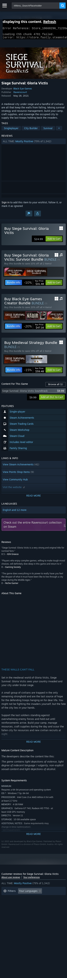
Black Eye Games (22, 90)
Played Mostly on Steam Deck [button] (38, 903)
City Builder (31, 130)
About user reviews (10, 879)
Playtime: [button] (9, 903)
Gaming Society (13, 569)
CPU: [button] (35, 909)
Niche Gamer (11, 585)
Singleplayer (11, 130)
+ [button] (59, 130)
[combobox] (35, 6)
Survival (48, 130)
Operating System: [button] (14, 909)
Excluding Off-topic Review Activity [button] (24, 898)
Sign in (5, 204)
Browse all (55, 386)
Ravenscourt (20, 94)
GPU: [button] (47, 909)
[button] (33, 143)
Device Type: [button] (11, 914)
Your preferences (31, 879)
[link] (34, 284)
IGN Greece (13, 556)
